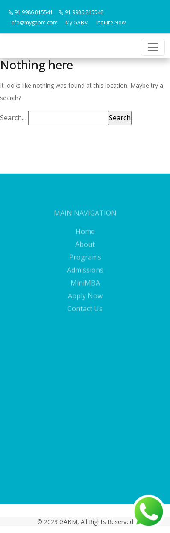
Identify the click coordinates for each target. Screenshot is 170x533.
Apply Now (85, 302)
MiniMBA (85, 289)
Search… (13, 117)
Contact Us (85, 315)
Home (85, 238)
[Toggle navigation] (153, 47)
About (85, 251)
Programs (85, 263)
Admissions (85, 276)
